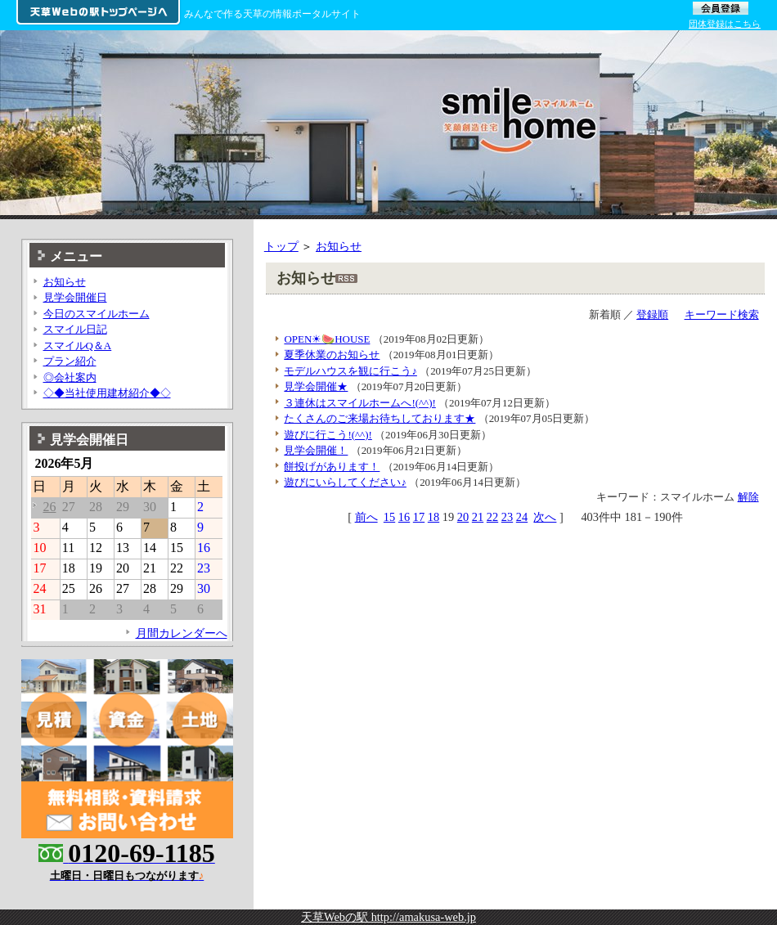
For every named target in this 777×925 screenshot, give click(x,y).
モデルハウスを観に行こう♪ (350, 371)
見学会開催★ (316, 386)
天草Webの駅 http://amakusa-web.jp (388, 916)
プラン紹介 (70, 361)
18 (433, 516)
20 (463, 516)
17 (418, 516)
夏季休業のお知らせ (332, 354)
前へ (366, 516)
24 (522, 516)
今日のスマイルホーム (96, 314)
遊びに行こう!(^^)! (327, 435)
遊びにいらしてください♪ (345, 482)
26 (49, 507)
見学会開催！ (316, 450)
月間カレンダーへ (181, 633)
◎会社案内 (70, 377)
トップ (281, 246)
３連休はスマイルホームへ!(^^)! (359, 403)
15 (389, 516)
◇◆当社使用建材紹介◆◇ (107, 393)
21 (477, 516)
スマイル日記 (75, 329)
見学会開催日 (75, 297)
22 (492, 516)
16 (404, 516)
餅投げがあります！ (332, 466)
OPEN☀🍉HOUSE (327, 339)
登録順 (652, 314)
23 (507, 516)
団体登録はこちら (725, 24)
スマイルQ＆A (77, 345)
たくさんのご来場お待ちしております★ (379, 418)
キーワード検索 (722, 314)
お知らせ (339, 246)
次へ (544, 516)
